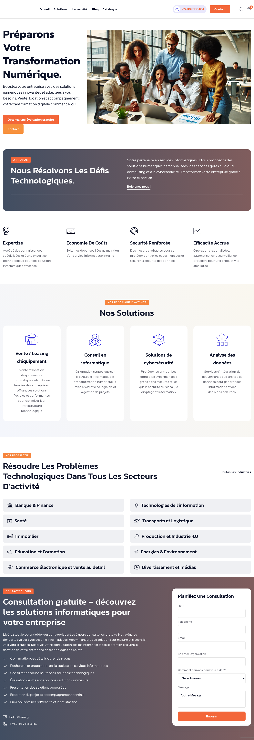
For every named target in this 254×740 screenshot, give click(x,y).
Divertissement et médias (165, 567)
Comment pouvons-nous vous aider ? (202, 670)
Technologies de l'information (169, 505)
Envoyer (212, 716)
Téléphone (185, 621)
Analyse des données (222, 358)
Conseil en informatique (95, 358)
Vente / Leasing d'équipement (31, 357)
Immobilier (22, 536)
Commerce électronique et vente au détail (56, 567)
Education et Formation (36, 551)
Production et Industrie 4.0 (166, 536)
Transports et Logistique (163, 520)
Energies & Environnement (165, 551)
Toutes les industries (236, 472)
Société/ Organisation (192, 654)
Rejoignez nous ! (138, 186)
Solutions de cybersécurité (158, 358)
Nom (181, 605)
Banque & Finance (30, 505)
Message (183, 687)
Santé (17, 520)
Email (181, 638)
